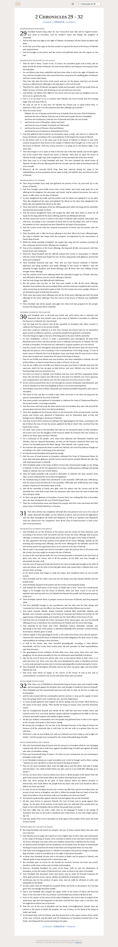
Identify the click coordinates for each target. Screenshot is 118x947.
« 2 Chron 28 (47, 22)
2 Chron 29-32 (59, 22)
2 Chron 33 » (71, 22)
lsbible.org (78, 942)
